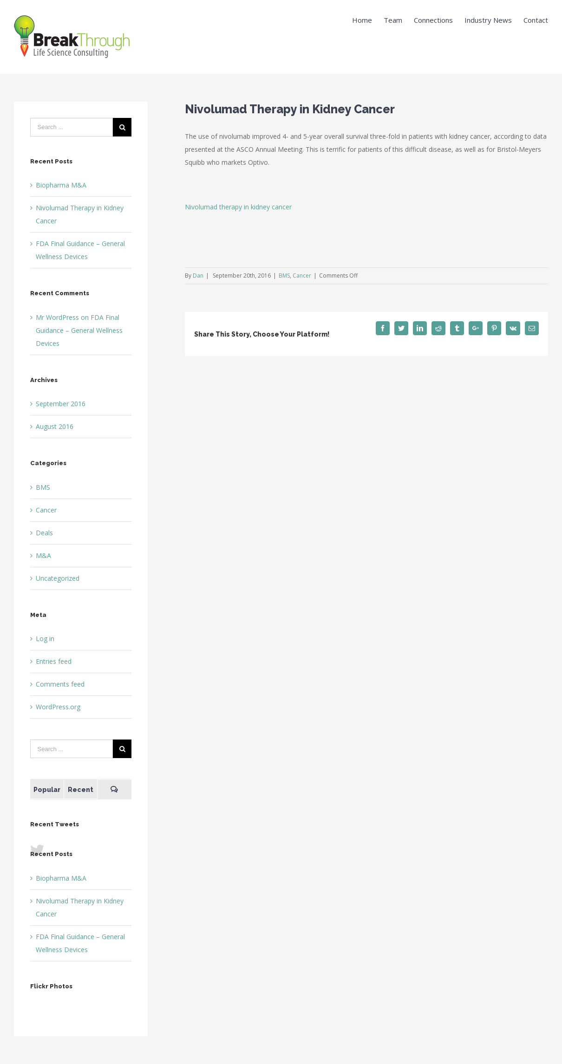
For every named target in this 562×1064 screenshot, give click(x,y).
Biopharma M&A (61, 185)
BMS (284, 275)
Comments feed (60, 684)
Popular (46, 789)
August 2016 (54, 426)
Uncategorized (57, 578)
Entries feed (54, 661)
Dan (198, 275)
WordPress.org (58, 706)
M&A (43, 555)
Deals (44, 532)
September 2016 (60, 403)
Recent (80, 789)
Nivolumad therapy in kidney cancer (238, 206)
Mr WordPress (57, 317)
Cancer (302, 275)
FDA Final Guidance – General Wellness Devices (79, 330)
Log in (45, 638)
